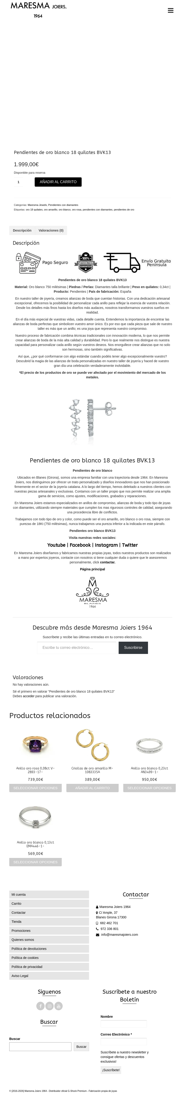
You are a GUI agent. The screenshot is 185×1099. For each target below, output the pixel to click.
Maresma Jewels (37, 205)
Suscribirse (133, 648)
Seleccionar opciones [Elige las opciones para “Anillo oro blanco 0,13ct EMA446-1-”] (35, 862)
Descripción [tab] (22, 230)
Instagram (106, 545)
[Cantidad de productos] (18, 182)
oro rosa (76, 209)
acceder (28, 696)
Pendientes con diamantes (63, 205)
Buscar (14, 1039)
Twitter (130, 545)
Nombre (107, 1016)
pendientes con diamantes (97, 209)
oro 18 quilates (34, 209)
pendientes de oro (124, 209)
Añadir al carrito (58, 182)
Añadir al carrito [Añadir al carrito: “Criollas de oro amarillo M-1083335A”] (92, 788)
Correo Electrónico (116, 1034)
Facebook (80, 545)
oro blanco (65, 209)
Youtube (56, 545)
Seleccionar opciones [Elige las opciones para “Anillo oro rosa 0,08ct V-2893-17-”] (35, 788)
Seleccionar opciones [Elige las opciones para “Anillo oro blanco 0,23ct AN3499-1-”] (149, 788)
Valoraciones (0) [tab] (51, 230)
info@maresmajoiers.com (117, 934)
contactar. (107, 562)
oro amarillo (50, 209)
